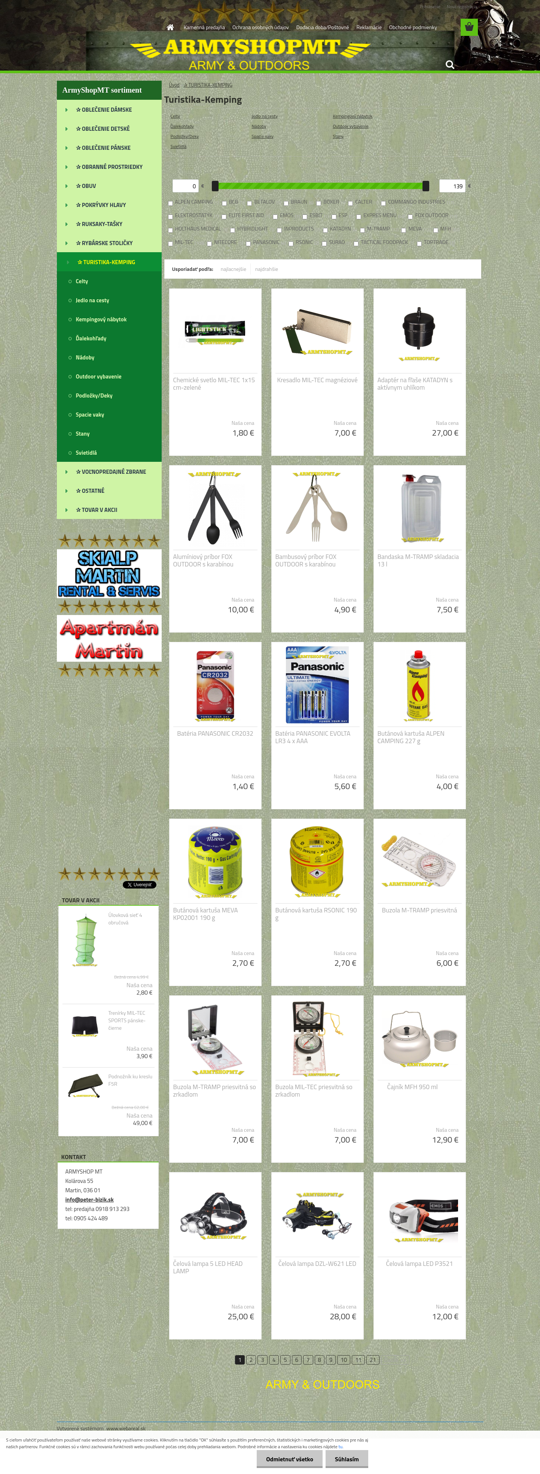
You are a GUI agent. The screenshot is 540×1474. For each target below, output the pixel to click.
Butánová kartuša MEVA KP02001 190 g (205, 913)
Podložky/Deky (185, 136)
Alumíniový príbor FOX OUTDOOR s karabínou (203, 560)
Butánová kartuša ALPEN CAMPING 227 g (411, 737)
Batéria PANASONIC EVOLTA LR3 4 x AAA (313, 737)
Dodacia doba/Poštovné (322, 27)
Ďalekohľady (182, 126)
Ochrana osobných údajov (260, 27)
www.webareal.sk (126, 1428)
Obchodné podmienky (413, 27)
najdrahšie (266, 269)
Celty (175, 116)
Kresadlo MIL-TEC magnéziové (317, 380)
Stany (338, 136)
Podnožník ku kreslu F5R (130, 1080)
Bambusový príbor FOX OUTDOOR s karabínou (305, 560)
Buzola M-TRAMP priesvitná (419, 910)
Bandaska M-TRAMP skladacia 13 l (418, 560)
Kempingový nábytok (353, 116)
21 (373, 1360)
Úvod (174, 85)
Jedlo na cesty (265, 116)
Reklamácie (368, 27)
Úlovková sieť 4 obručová (125, 918)
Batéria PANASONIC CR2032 (215, 733)
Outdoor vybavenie (351, 126)
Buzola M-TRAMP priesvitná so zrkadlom (214, 1090)
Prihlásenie (430, 6)
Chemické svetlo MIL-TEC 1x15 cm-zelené (214, 383)
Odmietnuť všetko (289, 1459)
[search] (449, 64)
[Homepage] (169, 27)
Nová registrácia (462, 6)
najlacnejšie (233, 269)
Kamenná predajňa (204, 27)
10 (344, 1360)
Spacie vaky (263, 136)
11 (358, 1360)
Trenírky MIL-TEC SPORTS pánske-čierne (127, 1020)
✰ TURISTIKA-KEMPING (207, 85)
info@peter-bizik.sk (89, 1199)
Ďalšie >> (395, 1360)
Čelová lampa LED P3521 (419, 1263)
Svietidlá (179, 146)
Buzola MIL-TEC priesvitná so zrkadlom (314, 1090)
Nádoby (259, 126)
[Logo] (108, 27)
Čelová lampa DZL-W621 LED (317, 1263)
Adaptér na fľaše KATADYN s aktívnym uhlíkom (415, 383)
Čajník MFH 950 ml (412, 1087)
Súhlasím (347, 1459)
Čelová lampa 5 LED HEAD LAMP (208, 1267)
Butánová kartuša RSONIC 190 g (316, 913)
